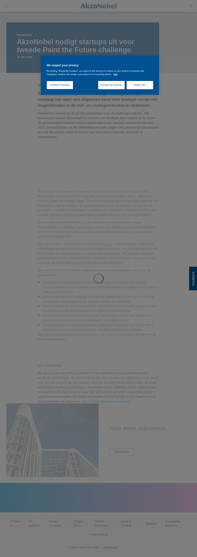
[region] (100, 75)
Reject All (139, 85)
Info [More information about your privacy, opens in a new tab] (115, 74)
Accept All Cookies (111, 85)
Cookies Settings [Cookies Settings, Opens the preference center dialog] (60, 85)
